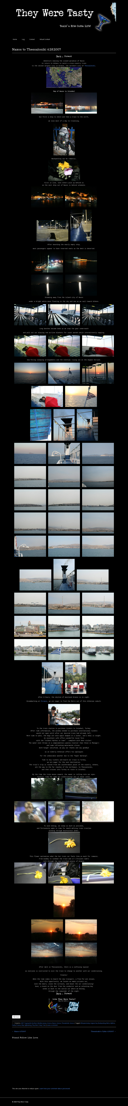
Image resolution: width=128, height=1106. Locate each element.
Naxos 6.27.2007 (19, 1031)
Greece (49, 1023)
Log (23, 39)
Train (44, 1025)
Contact (32, 39)
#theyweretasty (85, 1023)
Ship (22, 1025)
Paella (14, 1025)
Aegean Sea (93, 1023)
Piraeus (44, 701)
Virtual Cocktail (45, 39)
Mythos (113, 1023)
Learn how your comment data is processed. (54, 1089)
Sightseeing (28, 1025)
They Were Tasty (37, 1025)
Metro (108, 1023)
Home (15, 39)
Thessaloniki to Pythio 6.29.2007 (103, 1031)
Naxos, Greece (56, 1023)
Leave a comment (52, 1025)
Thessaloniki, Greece (68, 1023)
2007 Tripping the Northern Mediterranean (34, 1023)
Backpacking (102, 1023)
